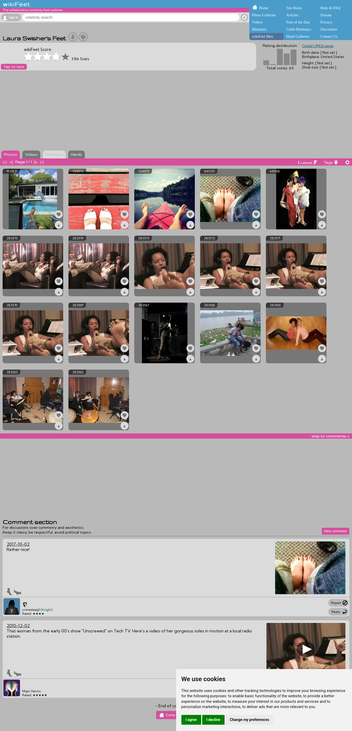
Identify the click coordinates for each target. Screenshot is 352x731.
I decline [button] (213, 720)
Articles (292, 15)
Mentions (259, 29)
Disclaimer (328, 29)
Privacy (326, 22)
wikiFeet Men (262, 36)
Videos (257, 22)
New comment (335, 531)
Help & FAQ (330, 8)
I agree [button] (191, 720)
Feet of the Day (298, 22)
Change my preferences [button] (249, 720)
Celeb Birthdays (298, 29)
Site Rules (294, 8)
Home (264, 8)
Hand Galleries (297, 36)
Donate (325, 15)
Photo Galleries (264, 15)
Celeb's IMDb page (318, 46)
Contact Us (329, 36)
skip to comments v (330, 436)
